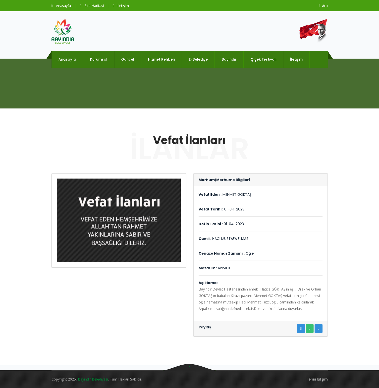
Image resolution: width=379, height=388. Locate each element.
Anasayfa (61, 5)
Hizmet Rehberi (161, 59)
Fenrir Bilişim (317, 379)
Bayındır (229, 59)
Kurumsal (98, 59)
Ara (323, 5)
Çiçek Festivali (263, 59)
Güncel (127, 59)
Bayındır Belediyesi (93, 379)
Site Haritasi (92, 5)
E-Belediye (198, 59)
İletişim (121, 5)
